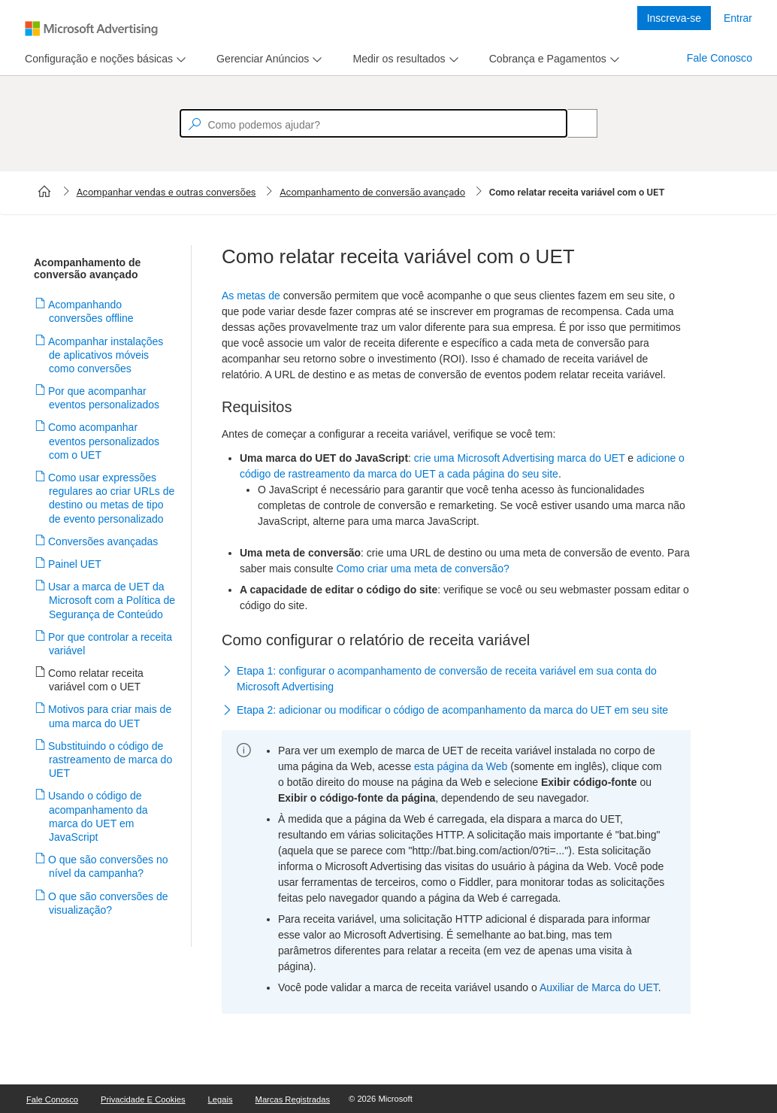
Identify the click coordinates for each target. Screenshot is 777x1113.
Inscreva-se (674, 18)
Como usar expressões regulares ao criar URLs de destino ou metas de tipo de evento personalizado (111, 498)
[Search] (574, 123)
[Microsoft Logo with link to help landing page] (91, 28)
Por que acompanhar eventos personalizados (104, 398)
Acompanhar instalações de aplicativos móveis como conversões (106, 355)
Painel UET (75, 564)
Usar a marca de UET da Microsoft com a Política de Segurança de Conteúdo (112, 600)
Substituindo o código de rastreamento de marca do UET (110, 759)
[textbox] (373, 123)
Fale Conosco (719, 58)
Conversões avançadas (103, 541)
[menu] (103, 59)
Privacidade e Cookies (143, 1099)
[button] (456, 679)
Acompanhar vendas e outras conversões (166, 192)
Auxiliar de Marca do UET (599, 987)
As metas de (251, 296)
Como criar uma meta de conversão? (422, 569)
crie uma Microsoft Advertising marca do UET (519, 458)
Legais (220, 1099)
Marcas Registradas (292, 1099)
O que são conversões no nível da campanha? (108, 866)
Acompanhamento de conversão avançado (372, 192)
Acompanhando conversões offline (91, 311)
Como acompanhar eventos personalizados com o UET (104, 440)
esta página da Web (460, 766)
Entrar (738, 18)
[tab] (96, 59)
